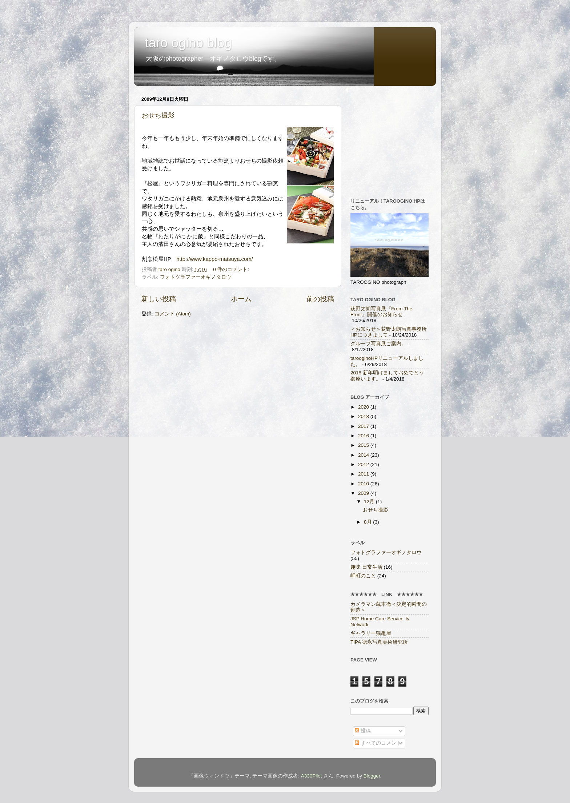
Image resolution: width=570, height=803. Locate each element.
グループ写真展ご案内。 (378, 343)
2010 (364, 483)
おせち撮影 (158, 115)
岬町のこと (363, 576)
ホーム (241, 299)
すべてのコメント (378, 743)
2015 (364, 445)
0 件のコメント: (231, 269)
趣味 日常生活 (366, 567)
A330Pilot (311, 776)
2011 (364, 474)
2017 (364, 426)
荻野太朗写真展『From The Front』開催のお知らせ (381, 311)
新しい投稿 (158, 299)
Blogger (372, 776)
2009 (364, 493)
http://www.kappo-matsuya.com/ (214, 259)
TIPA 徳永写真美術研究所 (379, 642)
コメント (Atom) (172, 314)
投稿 (363, 731)
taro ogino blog (188, 42)
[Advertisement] (395, 139)
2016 (364, 435)
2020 (364, 407)
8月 (368, 522)
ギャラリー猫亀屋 (370, 633)
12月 (370, 501)
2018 (364, 416)
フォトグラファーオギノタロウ (195, 277)
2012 (364, 464)
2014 (364, 455)
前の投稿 (320, 299)
